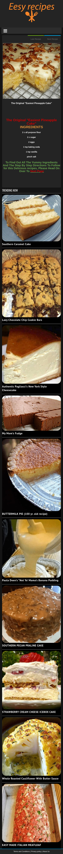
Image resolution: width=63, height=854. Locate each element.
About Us (46, 851)
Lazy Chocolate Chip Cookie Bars (22, 320)
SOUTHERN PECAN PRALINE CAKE (23, 645)
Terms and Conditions (21, 851)
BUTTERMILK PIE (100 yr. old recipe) (24, 513)
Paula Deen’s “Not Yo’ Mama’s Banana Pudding (30, 580)
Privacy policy (36, 851)
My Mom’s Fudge (12, 433)
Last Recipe (36, 39)
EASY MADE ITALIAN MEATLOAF (21, 845)
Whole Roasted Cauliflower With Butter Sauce (30, 778)
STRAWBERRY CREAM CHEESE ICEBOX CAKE (29, 712)
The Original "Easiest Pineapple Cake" (31, 103)
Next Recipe (52, 39)
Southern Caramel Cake (16, 244)
